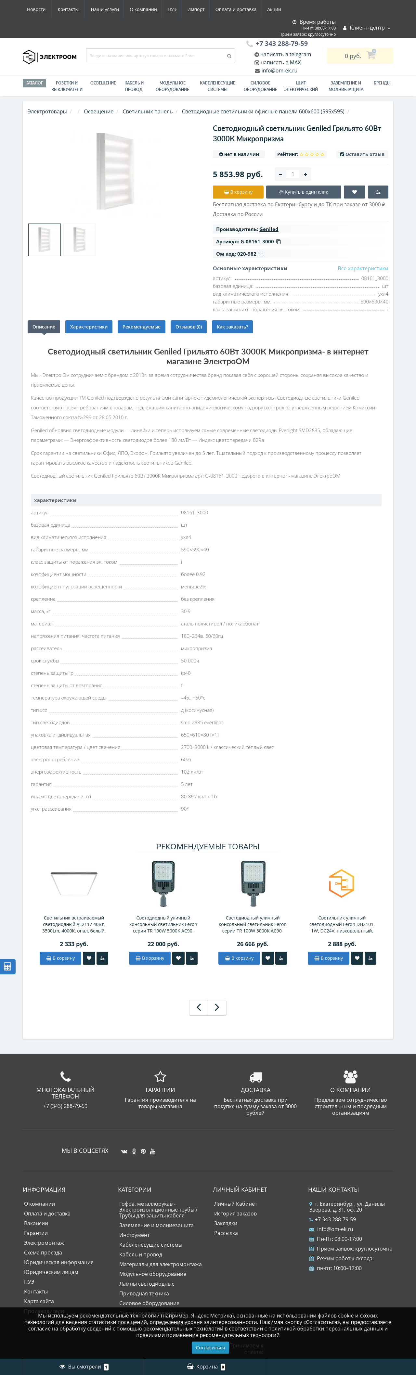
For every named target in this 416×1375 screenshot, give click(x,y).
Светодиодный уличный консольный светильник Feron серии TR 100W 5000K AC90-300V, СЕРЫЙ (163, 924)
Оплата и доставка (177, 9)
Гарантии (36, 1233)
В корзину (60, 958)
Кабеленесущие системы (217, 86)
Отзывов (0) (189, 327)
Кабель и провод (134, 86)
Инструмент (134, 1235)
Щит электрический (301, 86)
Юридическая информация (59, 1262)
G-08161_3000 (260, 241)
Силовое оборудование (260, 86)
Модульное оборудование (172, 86)
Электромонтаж (44, 1242)
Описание (43, 327)
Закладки (225, 1223)
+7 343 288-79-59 (332, 1219)
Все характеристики (363, 268)
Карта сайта (39, 1301)
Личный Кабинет (235, 1203)
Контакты (277, 9)
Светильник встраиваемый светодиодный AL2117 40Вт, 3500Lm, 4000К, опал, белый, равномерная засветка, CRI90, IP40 (74, 924)
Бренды (382, 83)
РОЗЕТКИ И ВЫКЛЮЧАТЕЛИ (67, 86)
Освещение (103, 83)
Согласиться (210, 1347)
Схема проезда (43, 1252)
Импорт (136, 9)
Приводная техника (144, 1293)
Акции (217, 9)
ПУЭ (111, 9)
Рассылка (226, 1233)
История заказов (235, 1213)
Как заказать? (232, 327)
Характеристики (89, 327)
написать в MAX (281, 62)
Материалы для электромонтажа (160, 1264)
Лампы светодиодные (147, 1283)
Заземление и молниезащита (156, 1225)
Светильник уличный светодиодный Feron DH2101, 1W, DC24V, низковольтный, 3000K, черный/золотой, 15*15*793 (342, 924)
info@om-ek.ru (279, 70)
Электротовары (47, 111)
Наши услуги (41, 9)
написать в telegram (285, 54)
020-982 (250, 254)
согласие (39, 1328)
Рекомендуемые (142, 327)
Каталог (34, 83)
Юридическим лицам (51, 1272)
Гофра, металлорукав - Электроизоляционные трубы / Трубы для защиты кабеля (158, 1209)
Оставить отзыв (364, 154)
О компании (81, 9)
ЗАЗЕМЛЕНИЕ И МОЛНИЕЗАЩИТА (346, 86)
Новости (245, 9)
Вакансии (36, 1223)
